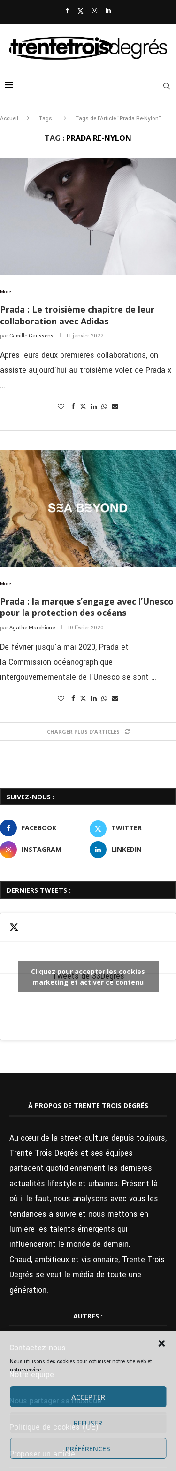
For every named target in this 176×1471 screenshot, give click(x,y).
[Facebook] (67, 11)
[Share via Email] (115, 407)
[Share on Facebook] (73, 407)
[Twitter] (80, 11)
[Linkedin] (108, 11)
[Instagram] (94, 11)
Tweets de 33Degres (88, 976)
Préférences (88, 1448)
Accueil (9, 119)
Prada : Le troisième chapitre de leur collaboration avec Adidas (77, 315)
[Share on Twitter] (83, 406)
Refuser (88, 1422)
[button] (161, 1343)
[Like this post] (61, 407)
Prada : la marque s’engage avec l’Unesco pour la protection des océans (87, 607)
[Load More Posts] (88, 731)
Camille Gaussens (31, 335)
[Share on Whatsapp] (104, 407)
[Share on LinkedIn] (94, 407)
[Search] (166, 86)
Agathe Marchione (32, 627)
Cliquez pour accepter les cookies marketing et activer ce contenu (88, 977)
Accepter (88, 1397)
